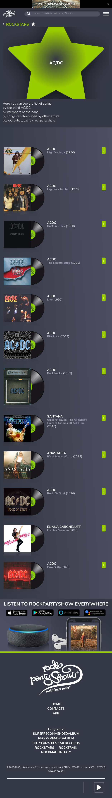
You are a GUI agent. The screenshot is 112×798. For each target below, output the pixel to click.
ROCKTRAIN (68, 748)
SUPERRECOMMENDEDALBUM (56, 734)
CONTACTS (56, 709)
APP (56, 713)
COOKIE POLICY (56, 771)
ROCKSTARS (44, 748)
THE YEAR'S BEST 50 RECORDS (56, 743)
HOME (56, 704)
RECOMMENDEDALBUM (56, 738)
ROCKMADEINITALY (56, 752)
